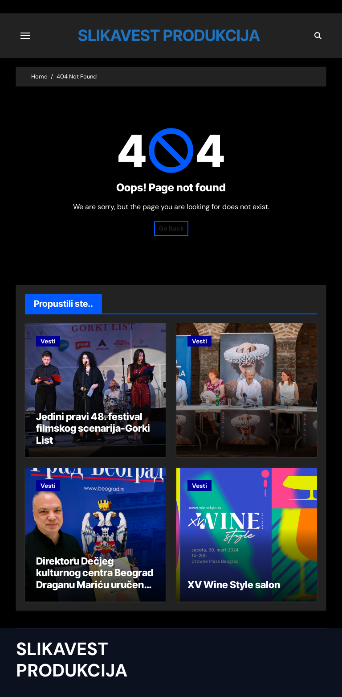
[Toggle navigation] (25, 36)
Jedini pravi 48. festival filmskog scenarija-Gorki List (93, 428)
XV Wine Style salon (233, 584)
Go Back (171, 228)
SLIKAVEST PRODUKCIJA (169, 35)
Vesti (48, 341)
